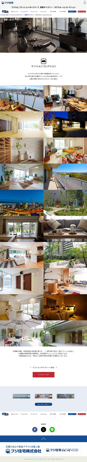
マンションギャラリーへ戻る (43, 367)
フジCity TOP (4, 15)
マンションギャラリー (17, 15)
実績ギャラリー (29, 15)
